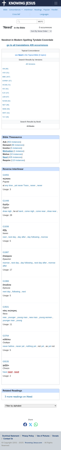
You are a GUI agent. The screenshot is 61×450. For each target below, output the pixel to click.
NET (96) (5, 105)
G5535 (6, 361)
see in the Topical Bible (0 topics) (30, 55)
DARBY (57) (7, 81)
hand (20, 211)
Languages (44, 14)
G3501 (6, 307)
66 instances (18, 145)
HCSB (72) (6, 85)
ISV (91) (5, 89)
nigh (10, 211)
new (4, 317)
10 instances (16, 154)
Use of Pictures (43, 436)
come (27, 211)
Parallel (55, 9)
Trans (26, 185)
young (20, 317)
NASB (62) (6, 101)
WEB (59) (6, 109)
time (11, 185)
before (11, 346)
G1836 (6, 226)
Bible (5, 9)
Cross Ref (16, 14)
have (5, 372)
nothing (29, 346)
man (25, 317)
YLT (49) (5, 117)
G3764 (6, 336)
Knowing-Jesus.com (33, 443)
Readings (38, 9)
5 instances (16, 148)
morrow (44, 237)
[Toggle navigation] (55, 3)
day (14, 237)
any (6, 185)
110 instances (18, 160)
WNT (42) (6, 113)
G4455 (6, 175)
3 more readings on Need (18, 396)
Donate (55, 436)
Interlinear (28, 9)
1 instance (19, 151)
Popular (46, 9)
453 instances (14, 142)
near (43, 211)
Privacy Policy (28, 436)
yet (15, 185)
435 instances (15, 157)
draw (5, 211)
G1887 (6, 252)
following (35, 237)
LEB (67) (5, 97)
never (20, 185)
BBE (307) (6, 77)
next (5, 237)
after (24, 237)
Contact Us (8, 439)
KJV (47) (5, 93)
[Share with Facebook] (25, 424)
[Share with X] (30, 424)
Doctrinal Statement (10, 436)
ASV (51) (5, 73)
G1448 (6, 201)
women (48, 317)
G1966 (6, 281)
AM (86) (5, 69)
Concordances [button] (15, 9)
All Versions (30, 64)
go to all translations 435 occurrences (27, 45)
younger (12, 317)
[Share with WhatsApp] (36, 424)
